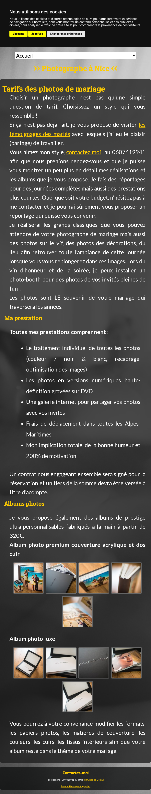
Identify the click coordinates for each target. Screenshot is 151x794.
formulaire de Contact (94, 780)
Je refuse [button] (37, 33)
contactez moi (83, 152)
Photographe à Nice (75, 68)
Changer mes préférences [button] (66, 33)
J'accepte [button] (18, 33)
